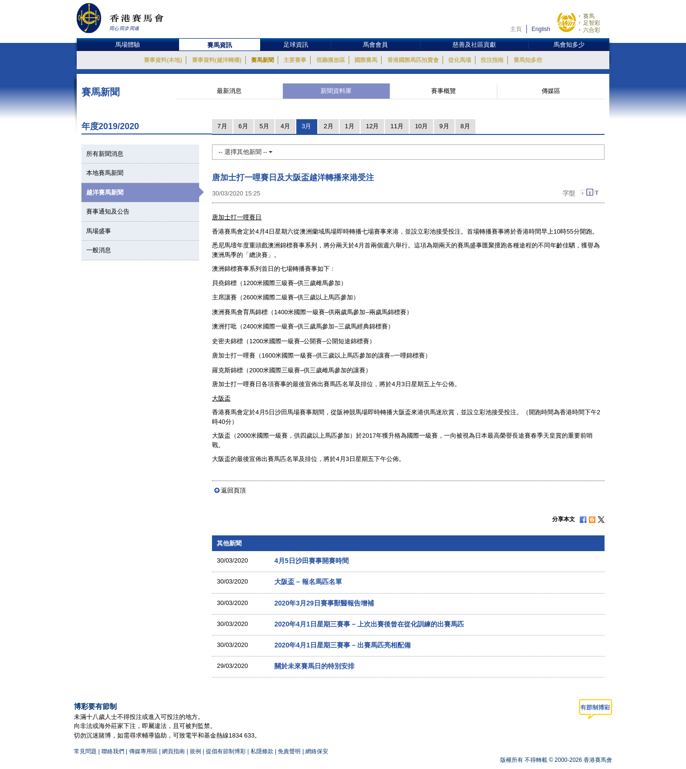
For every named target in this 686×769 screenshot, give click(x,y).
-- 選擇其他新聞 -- (245, 151)
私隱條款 (262, 751)
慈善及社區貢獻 (474, 44)
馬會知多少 (569, 44)
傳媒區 (551, 90)
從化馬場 (459, 60)
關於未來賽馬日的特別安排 (314, 666)
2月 (328, 126)
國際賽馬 (365, 60)
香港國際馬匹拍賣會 (413, 60)
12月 (372, 126)
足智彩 (591, 23)
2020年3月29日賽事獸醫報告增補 (324, 603)
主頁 (516, 29)
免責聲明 (289, 751)
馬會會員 (375, 44)
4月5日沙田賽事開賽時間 (311, 560)
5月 (264, 126)
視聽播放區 (330, 60)
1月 (349, 126)
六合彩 (591, 30)
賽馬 (589, 16)
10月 (421, 126)
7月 (222, 126)
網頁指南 (173, 751)
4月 (285, 126)
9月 (444, 126)
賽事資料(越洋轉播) (217, 60)
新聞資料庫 (336, 90)
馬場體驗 (127, 44)
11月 (396, 126)
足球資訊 (295, 44)
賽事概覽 (443, 90)
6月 (243, 126)
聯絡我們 (112, 751)
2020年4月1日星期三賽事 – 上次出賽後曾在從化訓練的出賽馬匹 (369, 624)
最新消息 (229, 90)
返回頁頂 (233, 490)
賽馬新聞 (262, 60)
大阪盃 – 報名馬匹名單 (308, 581)
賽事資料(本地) (163, 60)
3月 (306, 126)
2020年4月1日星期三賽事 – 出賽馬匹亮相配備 (342, 645)
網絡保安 (316, 751)
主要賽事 (294, 60)
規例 (196, 751)
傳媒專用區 (143, 751)
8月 (465, 126)
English (541, 29)
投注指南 (492, 60)
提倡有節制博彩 (226, 751)
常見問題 (85, 751)
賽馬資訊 (219, 45)
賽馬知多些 (528, 60)
